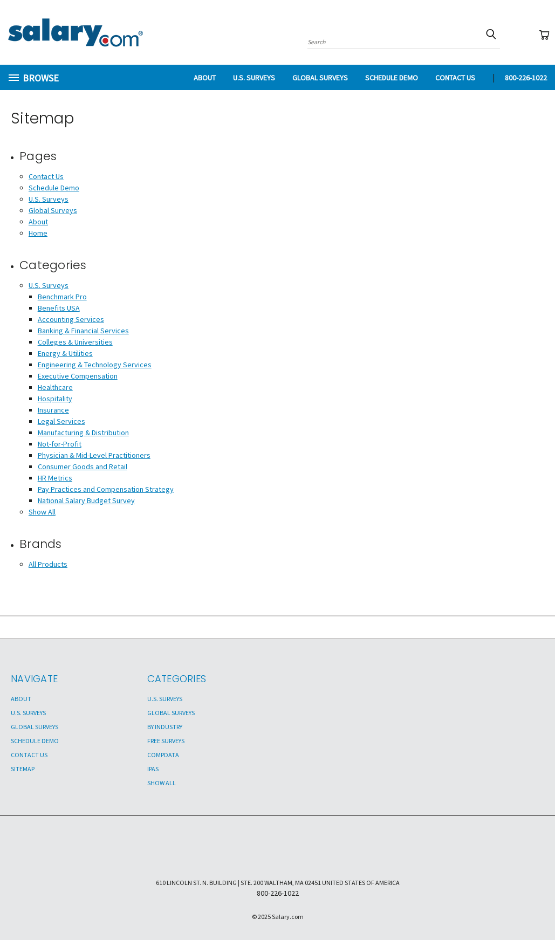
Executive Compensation (78, 376)
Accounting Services (71, 319)
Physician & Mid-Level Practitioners (94, 455)
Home (38, 233)
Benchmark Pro (62, 296)
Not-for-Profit (59, 444)
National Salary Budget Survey (86, 500)
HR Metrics (55, 478)
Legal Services (61, 421)
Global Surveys (320, 78)
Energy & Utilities (65, 353)
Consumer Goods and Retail (82, 466)
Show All (42, 512)
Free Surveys (165, 741)
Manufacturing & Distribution (83, 432)
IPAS (153, 769)
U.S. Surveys (254, 78)
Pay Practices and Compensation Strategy (106, 489)
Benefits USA (59, 308)
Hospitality (55, 398)
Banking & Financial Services (83, 330)
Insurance (53, 410)
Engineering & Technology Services (95, 364)
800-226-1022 (526, 78)
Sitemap (23, 769)
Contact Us (455, 78)
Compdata (163, 755)
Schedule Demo (391, 78)
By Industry (164, 727)
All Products (48, 564)
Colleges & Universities (75, 342)
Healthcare (55, 387)
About (205, 78)
